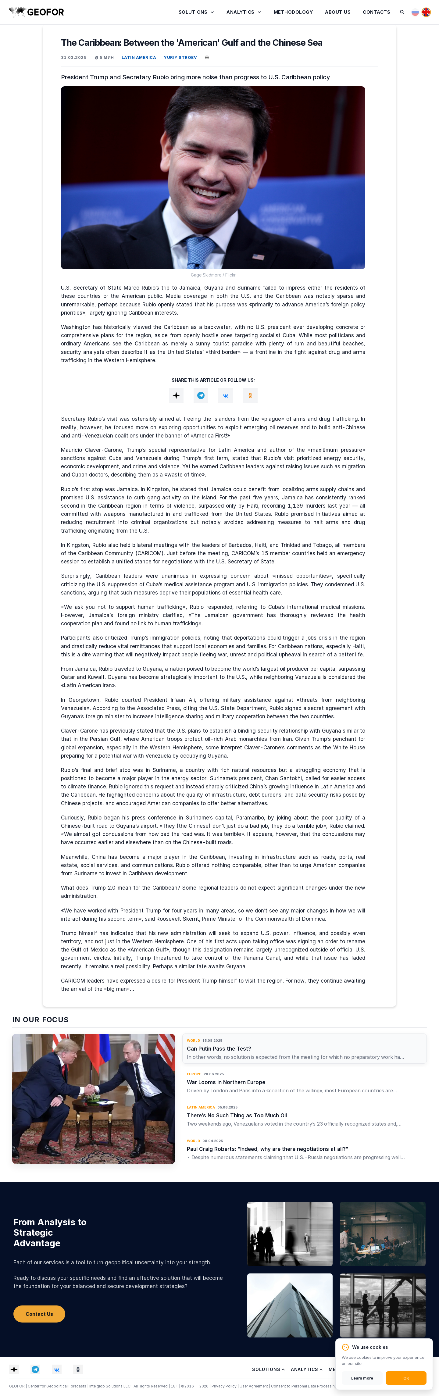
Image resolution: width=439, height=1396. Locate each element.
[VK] (225, 395)
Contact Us (39, 1314)
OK (406, 1378)
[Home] (36, 12)
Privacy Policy (224, 1386)
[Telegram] (201, 395)
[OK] (250, 395)
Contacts (376, 12)
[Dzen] (176, 395)
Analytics (241, 12)
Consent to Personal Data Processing (304, 1386)
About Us (338, 12)
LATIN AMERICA (139, 57)
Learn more (362, 1378)
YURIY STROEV (180, 57)
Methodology (293, 12)
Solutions (193, 12)
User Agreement (254, 1386)
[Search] (402, 12)
